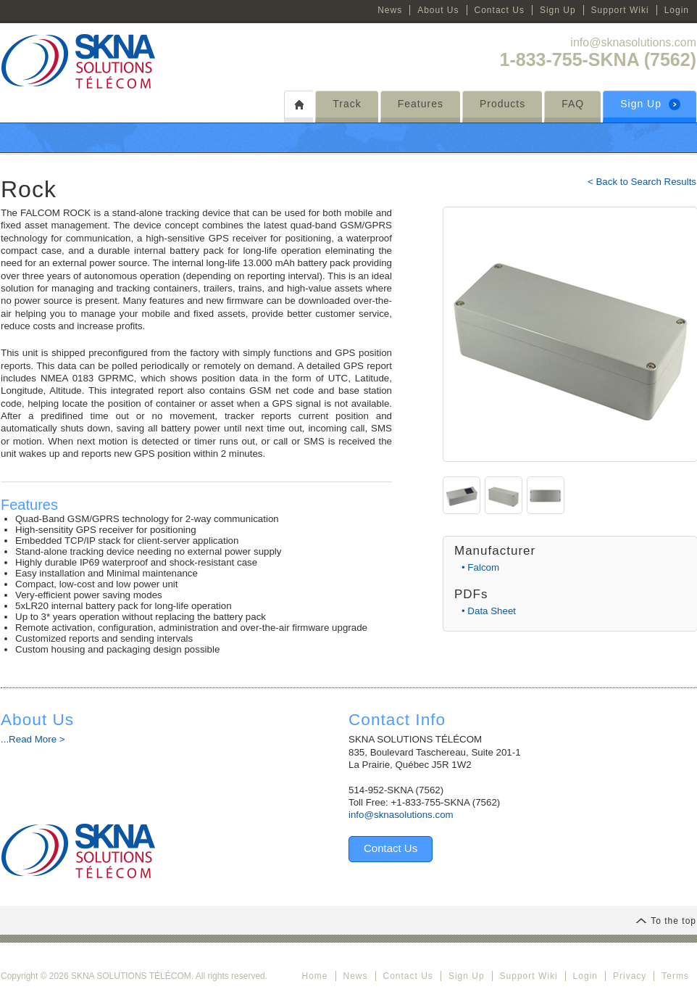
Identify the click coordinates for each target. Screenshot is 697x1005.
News (389, 10)
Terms (675, 976)
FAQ (573, 103)
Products (502, 103)
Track (347, 103)
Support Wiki (620, 10)
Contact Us (500, 10)
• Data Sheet (489, 610)
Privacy (629, 976)
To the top (665, 921)
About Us (438, 10)
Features (420, 103)
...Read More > (33, 739)
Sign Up (558, 10)
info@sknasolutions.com (633, 42)
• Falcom (480, 567)
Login (676, 10)
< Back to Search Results (642, 181)
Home (314, 976)
